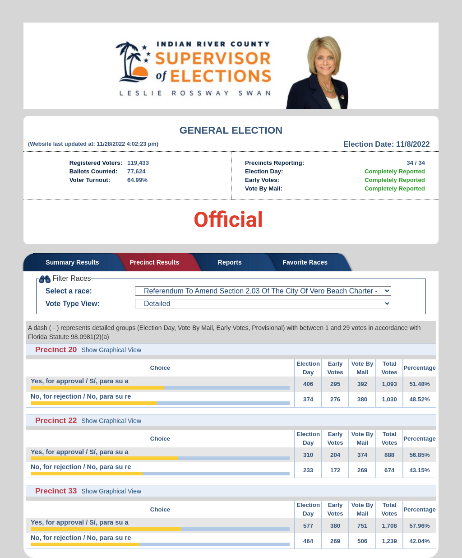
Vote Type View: (73, 303)
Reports (230, 262)
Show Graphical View (111, 349)
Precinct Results (155, 262)
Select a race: (69, 291)
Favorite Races (305, 262)
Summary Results (72, 262)
